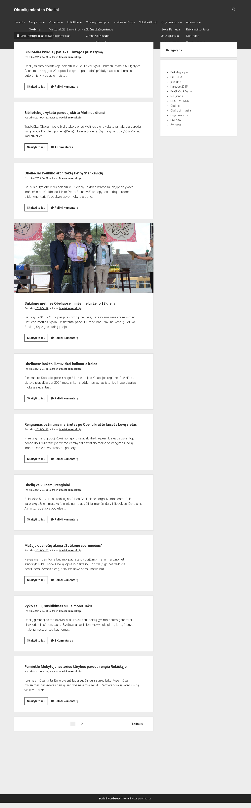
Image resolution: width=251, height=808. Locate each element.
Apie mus (208, 22)
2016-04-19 (41, 337)
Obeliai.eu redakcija (70, 63)
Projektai (58, 22)
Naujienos (37, 22)
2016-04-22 (41, 131)
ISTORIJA (79, 22)
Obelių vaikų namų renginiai (59, 521)
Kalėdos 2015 (179, 85)
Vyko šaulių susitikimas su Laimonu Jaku (76, 649)
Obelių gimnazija (104, 22)
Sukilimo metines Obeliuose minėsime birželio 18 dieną (83, 280)
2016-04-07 (41, 594)
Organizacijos (184, 22)
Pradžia (20, 22)
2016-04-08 (41, 526)
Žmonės (175, 123)
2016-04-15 (41, 398)
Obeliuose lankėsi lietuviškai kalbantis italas (80, 392)
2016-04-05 (41, 655)
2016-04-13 (41, 466)
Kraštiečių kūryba (134, 22)
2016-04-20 (41, 199)
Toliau (136, 776)
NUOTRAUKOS (160, 22)
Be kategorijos (179, 71)
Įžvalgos (175, 80)
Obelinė (175, 104)
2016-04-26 (41, 63)
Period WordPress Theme (114, 804)
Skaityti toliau (37, 93)
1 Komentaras (64, 161)
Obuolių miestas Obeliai (36, 9)
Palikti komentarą (66, 93)
